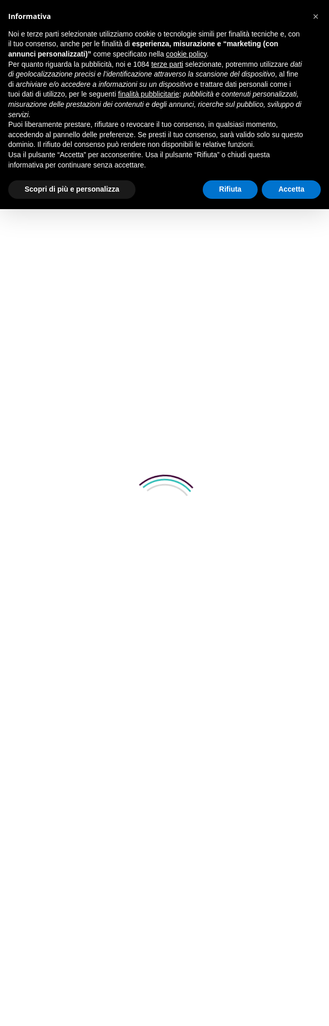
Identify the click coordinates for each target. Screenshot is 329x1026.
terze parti (167, 64)
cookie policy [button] (186, 54)
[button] (315, 16)
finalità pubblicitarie (148, 94)
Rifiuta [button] (230, 189)
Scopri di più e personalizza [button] (72, 189)
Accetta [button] (291, 189)
